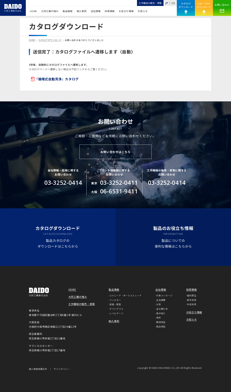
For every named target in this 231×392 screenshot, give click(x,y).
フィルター (115, 299)
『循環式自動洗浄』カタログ (55, 79)
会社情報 (96, 11)
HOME (33, 11)
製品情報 (68, 11)
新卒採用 (191, 299)
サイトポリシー (62, 369)
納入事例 (82, 11)
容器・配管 (115, 304)
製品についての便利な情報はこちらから (173, 243)
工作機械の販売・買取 (150, 3)
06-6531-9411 (119, 191)
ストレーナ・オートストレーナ (126, 295)
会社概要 (160, 299)
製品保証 (160, 326)
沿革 (158, 304)
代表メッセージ (164, 295)
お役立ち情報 (126, 11)
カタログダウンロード (50, 40)
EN (173, 3)
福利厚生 (191, 295)
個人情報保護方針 (38, 369)
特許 (158, 317)
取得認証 (160, 322)
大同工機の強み (49, 11)
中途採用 (191, 304)
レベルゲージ (116, 313)
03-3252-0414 (63, 182)
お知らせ (143, 11)
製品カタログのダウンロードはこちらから (58, 243)
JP (166, 3)
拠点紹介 (160, 313)
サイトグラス (116, 308)
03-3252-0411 (119, 182)
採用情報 (110, 11)
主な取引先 (162, 308)
